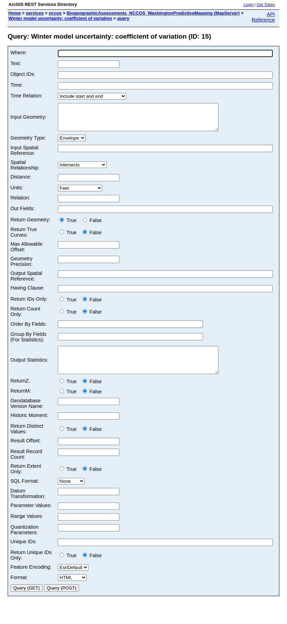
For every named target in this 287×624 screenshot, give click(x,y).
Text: (15, 63)
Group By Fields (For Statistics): (28, 342)
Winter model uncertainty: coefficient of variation (60, 18)
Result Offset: (25, 451)
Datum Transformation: (27, 504)
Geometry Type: (28, 143)
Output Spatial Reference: (26, 281)
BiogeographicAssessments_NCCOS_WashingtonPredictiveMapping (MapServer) (153, 13)
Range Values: (26, 526)
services (35, 13)
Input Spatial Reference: (24, 155)
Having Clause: (27, 293)
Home (14, 13)
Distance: (20, 182)
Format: (19, 588)
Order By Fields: (28, 329)
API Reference (263, 17)
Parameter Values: (31, 516)
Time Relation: (26, 95)
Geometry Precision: (21, 266)
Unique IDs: (23, 552)
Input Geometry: (28, 120)
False (92, 225)
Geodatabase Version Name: (26, 413)
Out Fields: (22, 213)
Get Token (266, 4)
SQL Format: (24, 491)
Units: (16, 193)
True (69, 225)
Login (248, 4)
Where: (18, 52)
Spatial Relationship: (24, 170)
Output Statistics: (29, 368)
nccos (55, 13)
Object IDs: (22, 74)
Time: (16, 85)
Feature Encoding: (31, 577)
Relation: (20, 203)
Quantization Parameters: (24, 540)
